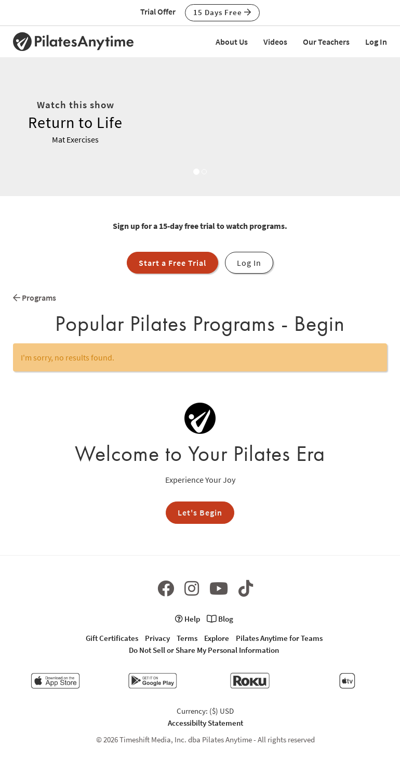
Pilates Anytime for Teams (279, 638)
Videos (275, 41)
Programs (34, 297)
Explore (216, 638)
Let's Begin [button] (200, 512)
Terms (187, 638)
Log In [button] (249, 263)
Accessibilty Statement (205, 723)
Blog (220, 619)
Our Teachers (326, 41)
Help (187, 619)
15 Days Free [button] (222, 12)
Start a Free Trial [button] (172, 263)
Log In (376, 41)
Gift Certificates (112, 638)
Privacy (157, 638)
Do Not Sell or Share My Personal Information (204, 650)
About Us (232, 41)
